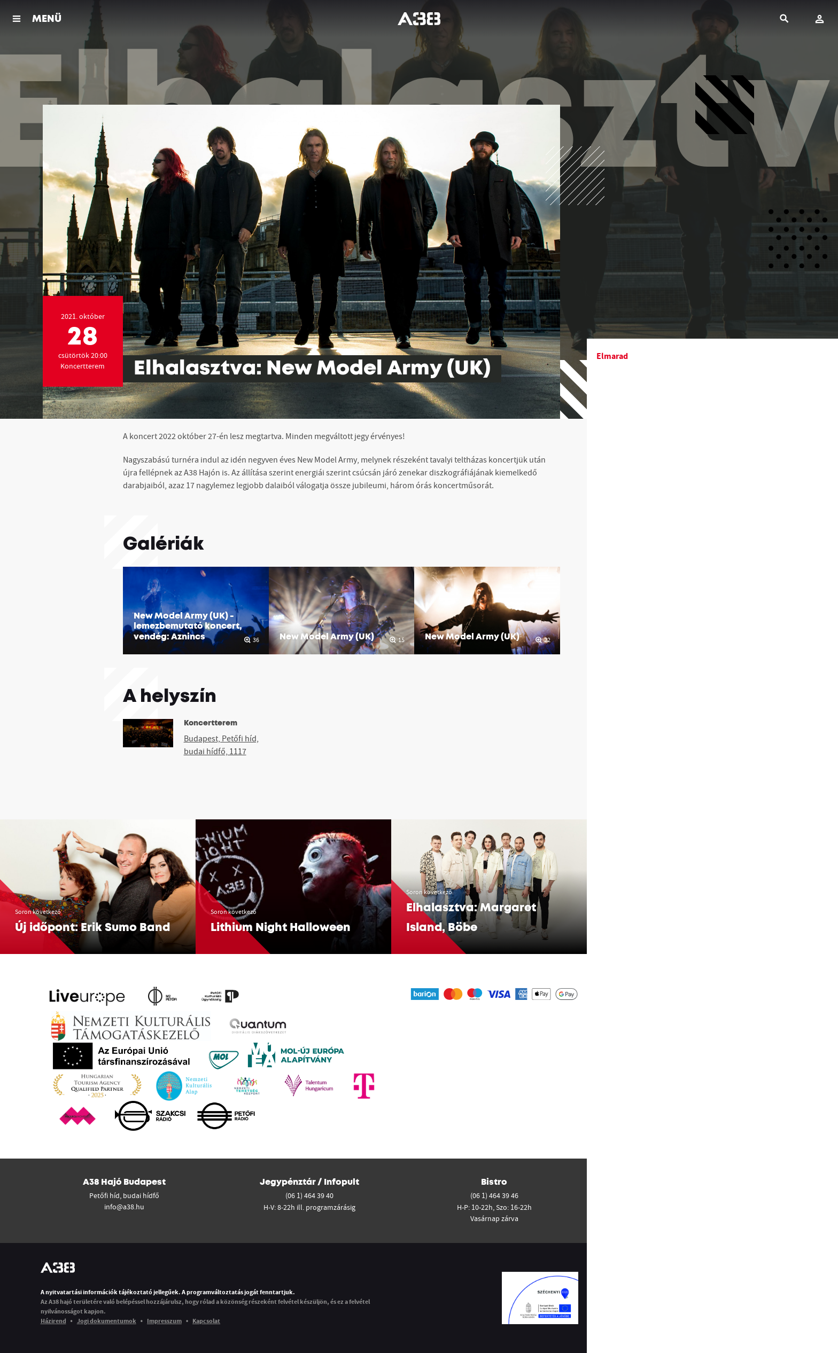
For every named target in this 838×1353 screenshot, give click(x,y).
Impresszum (164, 1321)
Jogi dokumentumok (106, 1321)
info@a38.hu (124, 1206)
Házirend (53, 1321)
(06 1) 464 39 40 (309, 1195)
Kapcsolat (206, 1321)
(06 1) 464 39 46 (494, 1195)
